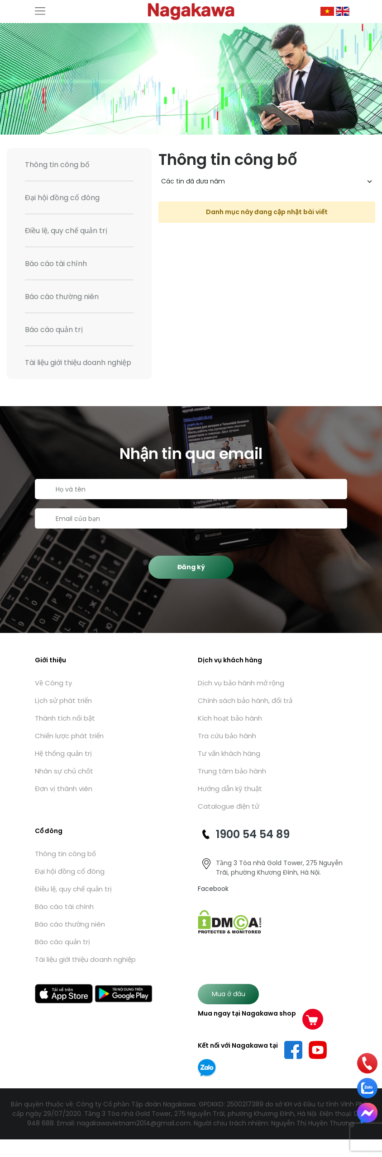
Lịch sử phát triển (63, 700)
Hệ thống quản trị (63, 753)
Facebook (213, 888)
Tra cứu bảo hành (227, 735)
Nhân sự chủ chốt (64, 771)
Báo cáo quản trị (54, 329)
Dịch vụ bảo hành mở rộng (241, 683)
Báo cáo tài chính (56, 263)
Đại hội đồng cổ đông (62, 197)
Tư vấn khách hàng (229, 753)
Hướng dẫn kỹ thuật (230, 788)
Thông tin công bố (57, 164)
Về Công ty (53, 683)
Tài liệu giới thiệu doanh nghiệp (78, 362)
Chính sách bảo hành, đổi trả (245, 700)
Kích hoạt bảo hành (230, 718)
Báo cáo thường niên (62, 296)
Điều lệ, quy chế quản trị (66, 230)
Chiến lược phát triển (69, 735)
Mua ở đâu (228, 993)
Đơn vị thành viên (63, 788)
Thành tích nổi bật (65, 718)
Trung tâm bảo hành (232, 771)
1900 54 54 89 (253, 834)
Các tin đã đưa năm (193, 181)
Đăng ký (191, 566)
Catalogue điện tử (228, 806)
